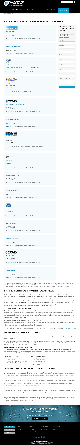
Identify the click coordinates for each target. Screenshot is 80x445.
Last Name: (62, 44)
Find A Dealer (9, 425)
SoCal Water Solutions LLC (13, 64)
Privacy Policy (56, 428)
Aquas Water (9, 208)
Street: (61, 49)
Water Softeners (21, 430)
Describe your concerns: (64, 77)
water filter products (9, 329)
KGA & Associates (10, 269)
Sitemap (55, 430)
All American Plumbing (12, 237)
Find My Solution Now (40, 417)
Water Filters (32, 425)
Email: (60, 73)
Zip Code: (61, 63)
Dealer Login (9, 428)
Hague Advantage (45, 425)
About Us (20, 426)
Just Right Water (10, 82)
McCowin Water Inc (11, 137)
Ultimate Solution (45, 426)
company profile (12, 37)
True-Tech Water (10, 30)
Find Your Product (34, 430)
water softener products (70, 327)
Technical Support (57, 426)
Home (19, 425)
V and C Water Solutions (12, 118)
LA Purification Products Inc (13, 160)
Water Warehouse (11, 222)
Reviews (43, 428)
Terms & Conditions (69, 425)
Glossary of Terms (45, 430)
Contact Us (20, 428)
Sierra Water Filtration (12, 189)
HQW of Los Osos (10, 254)
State (60, 58)
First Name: (62, 39)
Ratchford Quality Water (12, 174)
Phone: (61, 68)
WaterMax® (65, 323)
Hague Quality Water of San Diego (15, 103)
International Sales (57, 425)
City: (60, 53)
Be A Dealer (9, 431)
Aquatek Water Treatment (13, 45)
